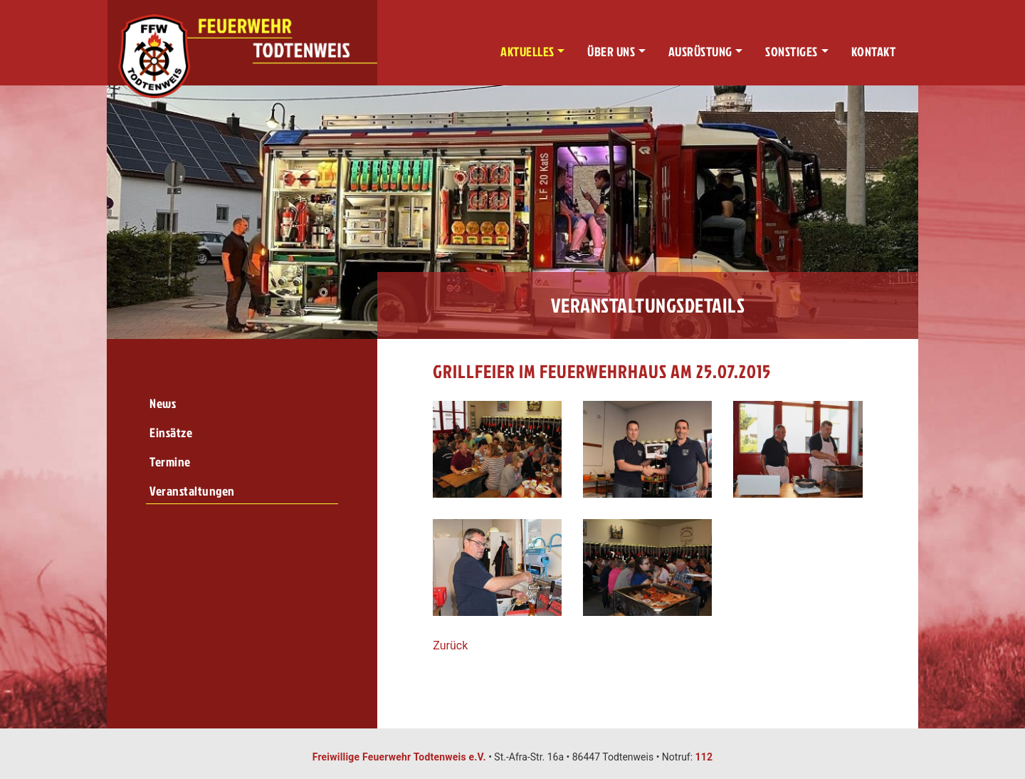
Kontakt (873, 52)
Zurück (450, 645)
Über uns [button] (611, 52)
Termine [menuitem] (170, 462)
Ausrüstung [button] (700, 52)
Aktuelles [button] (527, 52)
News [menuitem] (162, 403)
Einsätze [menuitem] (170, 432)
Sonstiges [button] (791, 52)
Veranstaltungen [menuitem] (192, 491)
